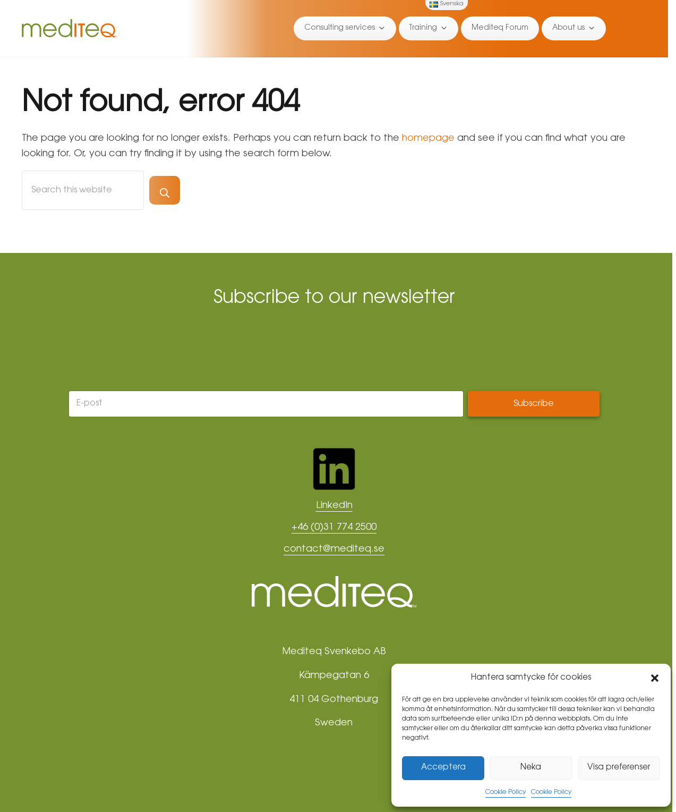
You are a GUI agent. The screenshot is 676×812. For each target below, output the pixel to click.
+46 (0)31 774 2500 (334, 527)
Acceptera (443, 768)
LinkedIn (334, 506)
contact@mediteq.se (334, 549)
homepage (428, 138)
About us (573, 28)
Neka (530, 768)
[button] (654, 678)
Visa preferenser (618, 768)
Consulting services (345, 28)
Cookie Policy (505, 792)
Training (428, 28)
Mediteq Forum (500, 28)
